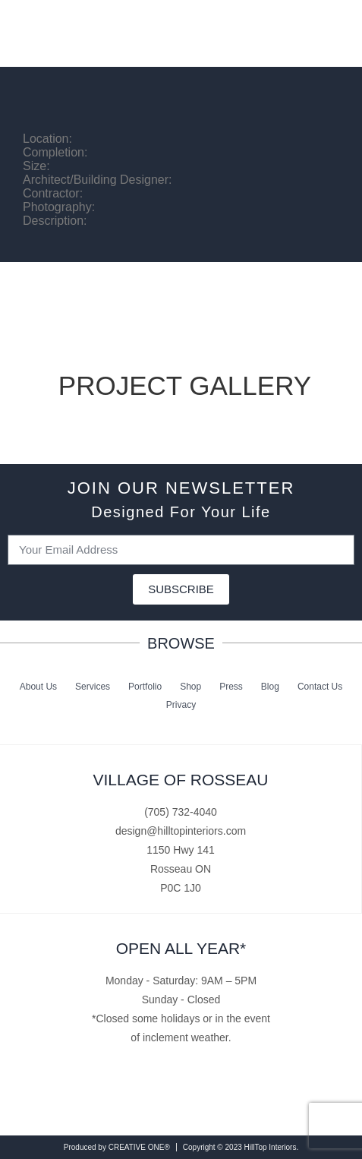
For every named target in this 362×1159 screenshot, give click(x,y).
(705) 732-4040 (180, 812)
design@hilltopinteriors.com (180, 831)
